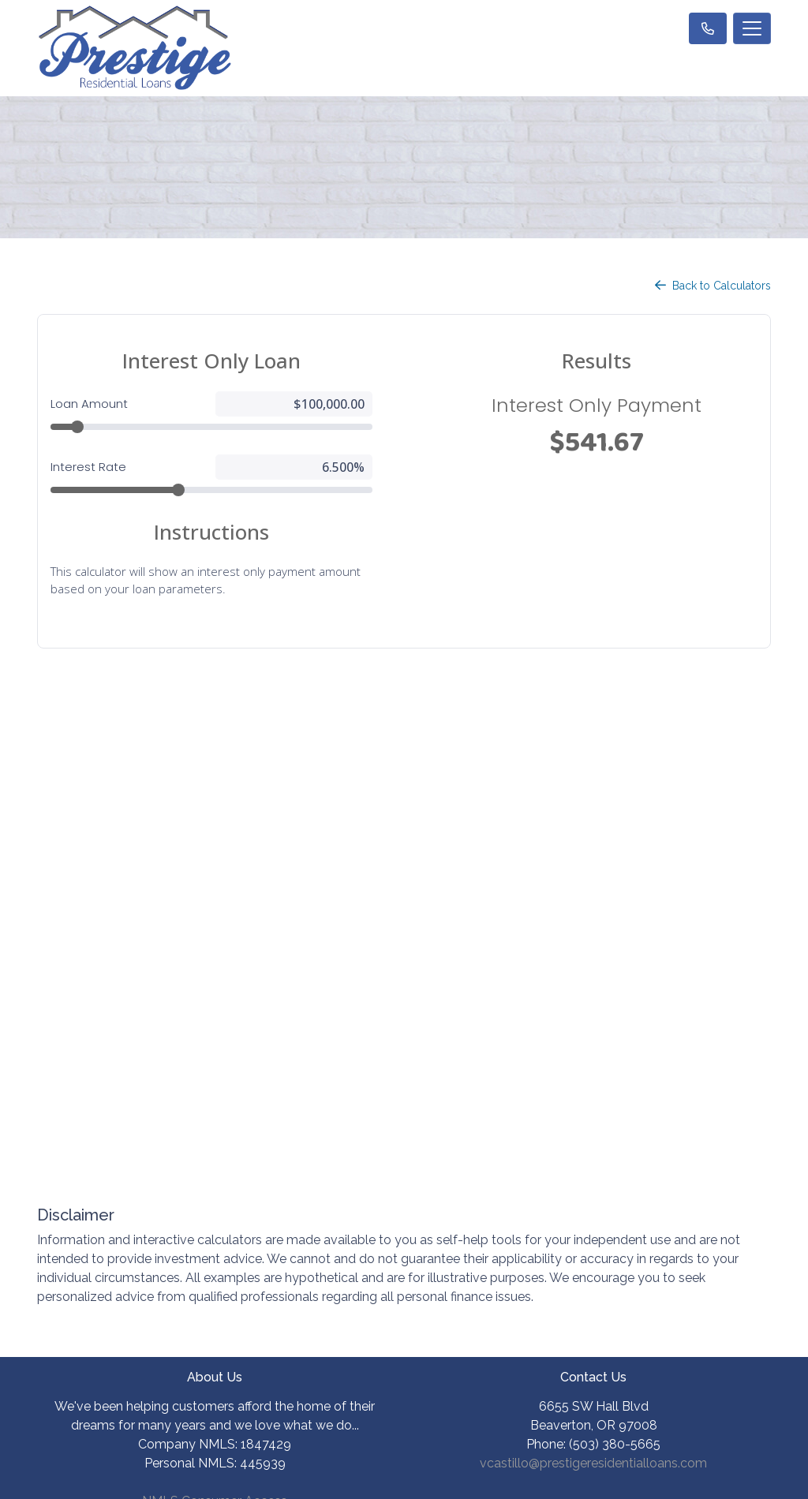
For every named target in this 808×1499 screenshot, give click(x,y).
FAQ (594, 1297)
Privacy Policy (215, 1195)
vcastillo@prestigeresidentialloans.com (593, 1031)
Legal (214, 1161)
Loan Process (594, 1195)
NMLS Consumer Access (214, 1069)
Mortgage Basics (593, 1229)
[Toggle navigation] (752, 28)
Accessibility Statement (215, 1229)
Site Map (215, 1263)
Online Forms (593, 1263)
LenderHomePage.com (455, 1476)
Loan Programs (593, 1161)
